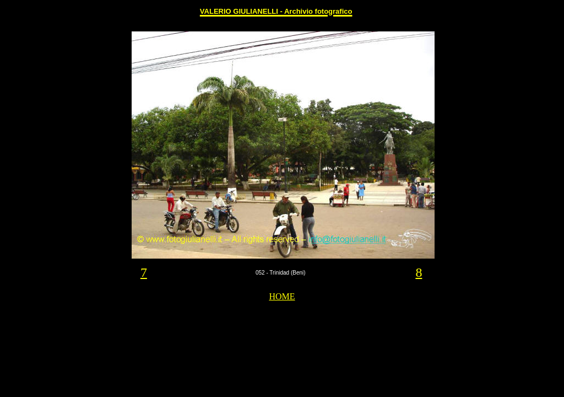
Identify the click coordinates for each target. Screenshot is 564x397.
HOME (282, 296)
